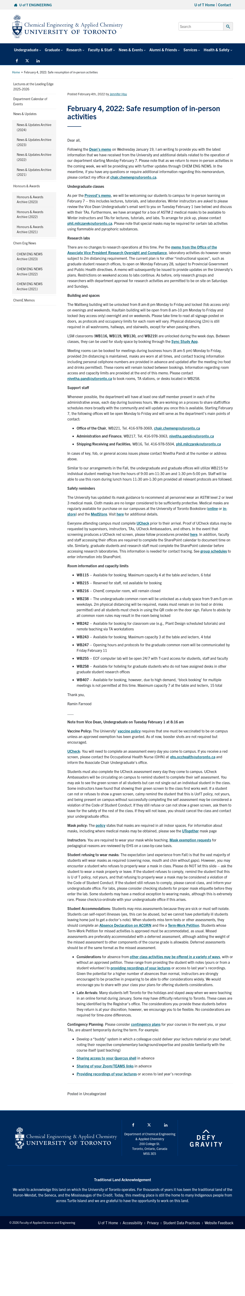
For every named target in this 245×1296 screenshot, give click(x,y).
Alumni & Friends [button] (163, 49)
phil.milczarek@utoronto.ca (89, 223)
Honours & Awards (26, 186)
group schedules (213, 551)
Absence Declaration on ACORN (125, 925)
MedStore (99, 514)
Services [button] (190, 49)
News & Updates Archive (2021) (34, 172)
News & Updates (24, 114)
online (213, 508)
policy (100, 825)
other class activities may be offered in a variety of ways (175, 956)
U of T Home (204, 4)
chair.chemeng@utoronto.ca (133, 177)
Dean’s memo (100, 149)
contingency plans (145, 1024)
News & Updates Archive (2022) (34, 157)
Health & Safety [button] (216, 49)
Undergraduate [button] (26, 49)
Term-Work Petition (183, 925)
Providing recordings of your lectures (107, 1073)
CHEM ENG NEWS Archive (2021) (29, 286)
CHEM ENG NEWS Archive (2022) (29, 271)
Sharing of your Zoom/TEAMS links (105, 1065)
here (120, 514)
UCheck (143, 523)
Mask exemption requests (190, 840)
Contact (224, 4)
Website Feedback (219, 1222)
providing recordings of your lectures (140, 967)
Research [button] (74, 49)
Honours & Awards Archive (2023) (30, 199)
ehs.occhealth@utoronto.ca (192, 756)
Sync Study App (184, 341)
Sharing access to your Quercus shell (106, 1058)
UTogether (190, 830)
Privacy (153, 1222)
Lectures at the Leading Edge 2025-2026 (33, 86)
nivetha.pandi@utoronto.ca (89, 378)
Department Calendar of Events (30, 101)
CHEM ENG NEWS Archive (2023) (29, 256)
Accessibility (132, 1222)
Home (16, 72)
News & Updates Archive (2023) (34, 142)
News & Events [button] (131, 49)
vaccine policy (129, 730)
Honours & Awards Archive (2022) (30, 214)
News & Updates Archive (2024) (34, 127)
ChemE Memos (24, 300)
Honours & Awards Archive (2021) (30, 229)
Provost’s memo (98, 195)
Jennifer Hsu (118, 94)
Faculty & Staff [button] (100, 49)
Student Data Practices (181, 1222)
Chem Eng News (24, 243)
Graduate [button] (52, 49)
